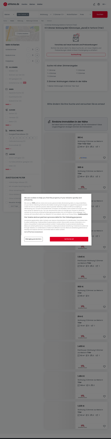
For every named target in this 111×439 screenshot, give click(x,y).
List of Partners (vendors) (33, 232)
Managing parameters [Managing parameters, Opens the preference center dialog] (33, 239)
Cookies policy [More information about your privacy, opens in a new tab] (83, 214)
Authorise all (69, 239)
